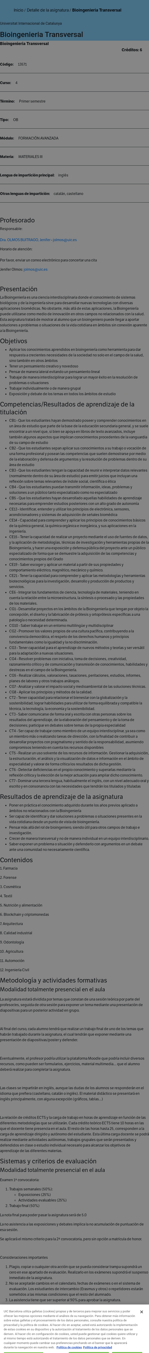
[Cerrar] (142, 1317)
